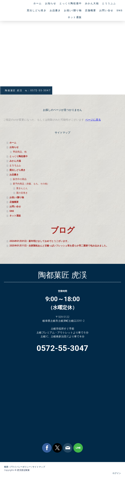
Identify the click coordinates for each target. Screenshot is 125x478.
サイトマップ (38, 467)
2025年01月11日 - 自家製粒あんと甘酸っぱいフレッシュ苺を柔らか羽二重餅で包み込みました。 (58, 245)
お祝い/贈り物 (73, 10)
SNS (120, 10)
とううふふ (109, 3)
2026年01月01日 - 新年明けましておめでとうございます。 (39, 241)
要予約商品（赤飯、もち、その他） (31, 183)
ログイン (116, 473)
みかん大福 (92, 3)
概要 (6, 467)
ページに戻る (93, 119)
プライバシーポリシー (20, 467)
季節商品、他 (20, 151)
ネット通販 (75, 17)
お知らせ (50, 3)
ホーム (37, 3)
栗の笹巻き (22, 192)
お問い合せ (106, 10)
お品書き (55, 10)
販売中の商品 (20, 179)
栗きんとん (22, 188)
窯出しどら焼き (36, 10)
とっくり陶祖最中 (70, 3)
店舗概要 (90, 10)
